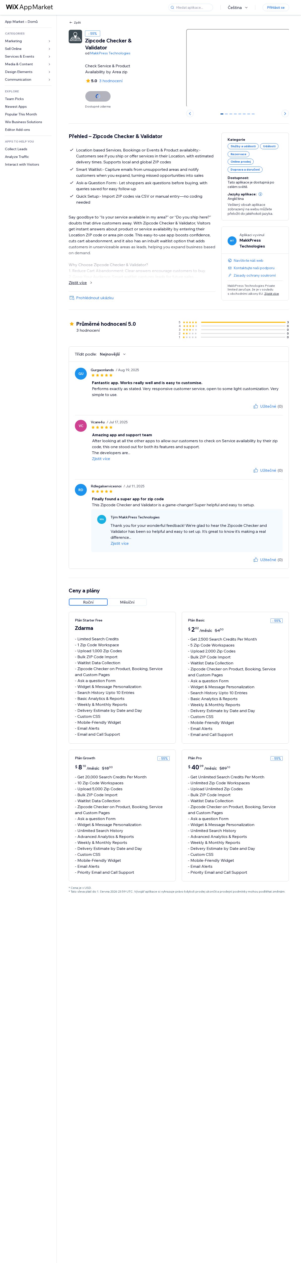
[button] (260, 194)
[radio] (88, 602)
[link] (28, 22)
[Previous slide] (190, 113)
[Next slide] (285, 113)
